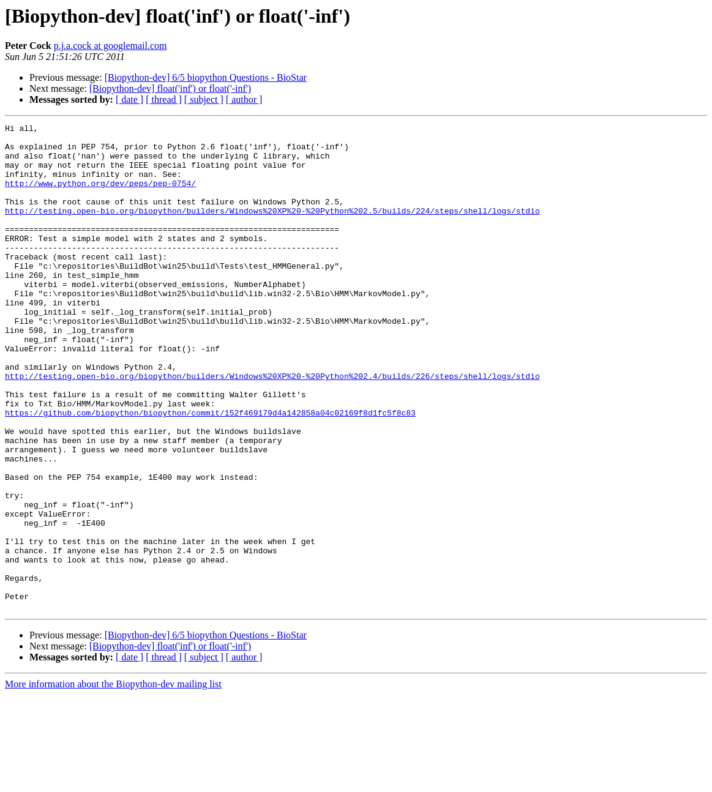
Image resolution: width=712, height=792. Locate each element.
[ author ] (244, 99)
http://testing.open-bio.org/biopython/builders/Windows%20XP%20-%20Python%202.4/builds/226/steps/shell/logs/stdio (272, 427)
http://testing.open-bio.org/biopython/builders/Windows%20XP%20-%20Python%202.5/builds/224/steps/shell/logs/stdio (272, 228)
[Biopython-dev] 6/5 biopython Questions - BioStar (206, 77)
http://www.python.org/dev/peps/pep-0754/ (100, 195)
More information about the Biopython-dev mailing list (113, 781)
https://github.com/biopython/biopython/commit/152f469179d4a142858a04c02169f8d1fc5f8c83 (210, 471)
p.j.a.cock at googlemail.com (110, 45)
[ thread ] (164, 99)
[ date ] (129, 99)
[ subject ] (203, 99)
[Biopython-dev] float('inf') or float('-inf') (170, 88)
